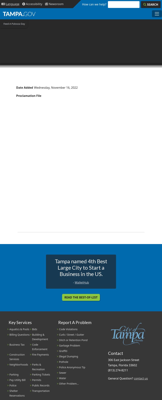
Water (62, 378)
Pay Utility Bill (17, 380)
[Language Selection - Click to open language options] (10, 4)
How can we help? (94, 4)
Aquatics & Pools (19, 329)
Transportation (41, 391)
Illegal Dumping (68, 356)
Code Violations (68, 329)
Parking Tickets (41, 374)
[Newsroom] (54, 4)
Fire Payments (40, 354)
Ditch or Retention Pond (73, 340)
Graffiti (63, 351)
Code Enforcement (39, 347)
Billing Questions (19, 334)
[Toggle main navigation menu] (157, 13)
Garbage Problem (69, 345)
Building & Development (40, 337)
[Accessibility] (32, 4)
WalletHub (82, 282)
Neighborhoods (18, 364)
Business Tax (17, 344)
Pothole (63, 362)
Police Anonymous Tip (72, 367)
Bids (34, 329)
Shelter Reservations (17, 393)
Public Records (40, 385)
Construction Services (17, 357)
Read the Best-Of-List (81, 297)
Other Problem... (69, 383)
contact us (141, 378)
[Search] (151, 4)
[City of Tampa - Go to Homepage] (19, 14)
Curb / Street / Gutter (71, 334)
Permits (36, 380)
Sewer (62, 372)
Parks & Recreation (38, 367)
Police (12, 385)
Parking (13, 374)
